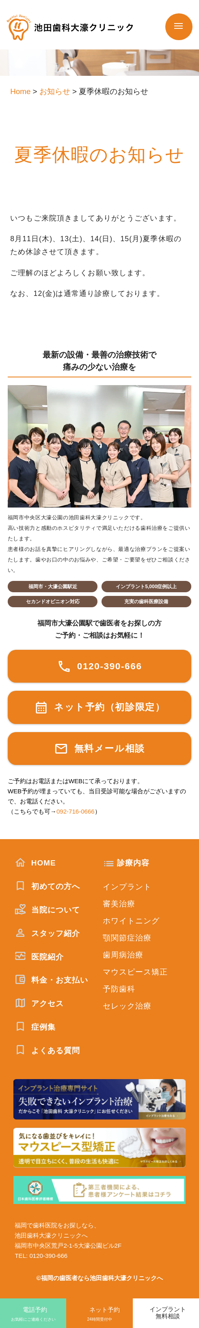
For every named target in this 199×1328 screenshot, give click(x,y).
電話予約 (33, 1314)
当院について (47, 909)
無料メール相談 (99, 748)
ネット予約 (99, 1314)
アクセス (39, 1003)
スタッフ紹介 (47, 933)
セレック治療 (127, 1006)
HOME (35, 862)
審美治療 (119, 904)
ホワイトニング (131, 921)
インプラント (127, 886)
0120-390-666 (99, 666)
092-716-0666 (75, 811)
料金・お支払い (51, 980)
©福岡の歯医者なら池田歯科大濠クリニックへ (99, 1277)
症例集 (35, 1027)
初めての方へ (47, 886)
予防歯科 (119, 989)
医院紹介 (39, 956)
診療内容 (133, 863)
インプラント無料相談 (167, 1312)
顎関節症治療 (127, 938)
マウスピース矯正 (135, 972)
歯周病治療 (123, 955)
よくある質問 (47, 1050)
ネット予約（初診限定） (99, 707)
